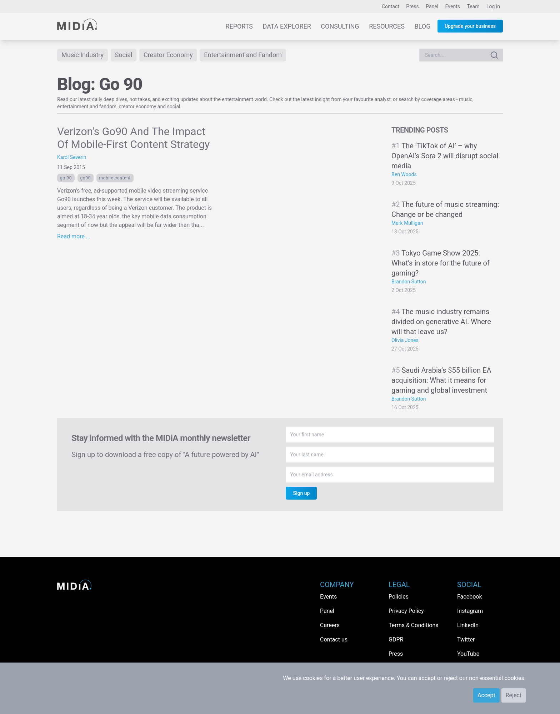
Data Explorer (287, 26)
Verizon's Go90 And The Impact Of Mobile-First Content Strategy (133, 137)
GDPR (396, 639)
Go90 (85, 177)
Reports (239, 26)
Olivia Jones (405, 340)
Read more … (73, 236)
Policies (399, 596)
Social (123, 55)
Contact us (334, 639)
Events (452, 6)
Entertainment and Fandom (243, 55)
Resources (387, 26)
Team (473, 6)
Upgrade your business (470, 26)
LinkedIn (468, 625)
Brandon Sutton (408, 281)
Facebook (469, 596)
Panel (432, 6)
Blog (422, 26)
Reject (513, 695)
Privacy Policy (406, 611)
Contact (390, 6)
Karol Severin (71, 157)
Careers (330, 625)
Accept (486, 695)
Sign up (301, 493)
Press (412, 6)
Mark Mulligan (407, 223)
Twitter (466, 639)
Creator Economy (168, 55)
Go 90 (66, 177)
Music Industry (82, 55)
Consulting (340, 26)
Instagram (470, 611)
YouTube (468, 653)
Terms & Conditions (414, 625)
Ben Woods (404, 174)
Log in (493, 6)
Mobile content (115, 177)
